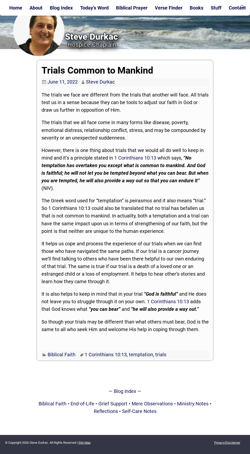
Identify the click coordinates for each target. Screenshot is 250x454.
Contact (237, 8)
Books (196, 8)
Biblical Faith (61, 354)
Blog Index (61, 8)
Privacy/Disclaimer (227, 442)
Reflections (106, 411)
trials (160, 354)
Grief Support (112, 404)
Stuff (216, 8)
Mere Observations (152, 404)
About (36, 8)
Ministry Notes (192, 404)
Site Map (84, 442)
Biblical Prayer (131, 8)
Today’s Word (94, 8)
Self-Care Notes (139, 411)
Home (15, 8)
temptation (141, 354)
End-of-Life (82, 404)
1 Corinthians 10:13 (135, 158)
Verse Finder (168, 8)
